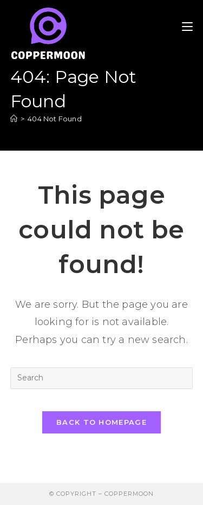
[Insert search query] (101, 378)
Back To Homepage (101, 422)
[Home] (13, 118)
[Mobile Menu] (187, 27)
